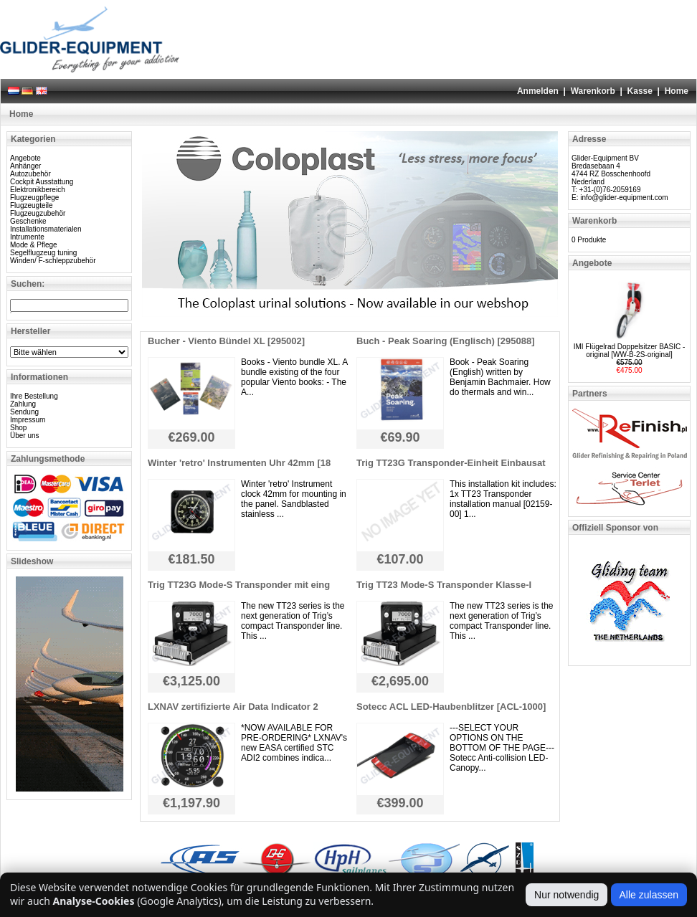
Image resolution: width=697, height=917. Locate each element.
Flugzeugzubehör (37, 213)
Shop (18, 428)
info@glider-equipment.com (624, 197)
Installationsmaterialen (46, 229)
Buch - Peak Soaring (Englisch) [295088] (445, 341)
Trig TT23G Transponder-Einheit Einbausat (451, 462)
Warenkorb (593, 91)
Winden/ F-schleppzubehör (53, 261)
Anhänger (25, 166)
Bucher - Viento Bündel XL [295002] (226, 341)
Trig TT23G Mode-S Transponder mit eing (239, 584)
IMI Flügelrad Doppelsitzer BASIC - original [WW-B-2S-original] (630, 350)
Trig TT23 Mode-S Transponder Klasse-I (443, 584)
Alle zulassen (649, 895)
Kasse (640, 91)
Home (676, 91)
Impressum (27, 420)
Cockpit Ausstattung (41, 182)
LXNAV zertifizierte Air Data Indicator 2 (233, 706)
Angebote (25, 158)
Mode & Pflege (33, 245)
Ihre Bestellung (34, 396)
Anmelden (538, 91)
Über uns (24, 436)
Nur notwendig (566, 895)
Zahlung (23, 404)
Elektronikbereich (37, 190)
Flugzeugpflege (34, 197)
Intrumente (27, 237)
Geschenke (28, 221)
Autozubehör (30, 174)
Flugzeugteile (31, 205)
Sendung (24, 412)
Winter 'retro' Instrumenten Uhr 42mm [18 (239, 462)
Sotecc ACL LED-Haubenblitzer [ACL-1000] (451, 706)
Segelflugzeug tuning (43, 253)
